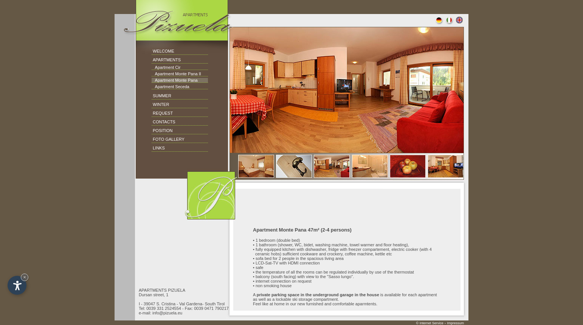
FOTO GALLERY (169, 139)
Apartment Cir (166, 67)
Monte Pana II (187, 74)
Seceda (181, 86)
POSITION (163, 130)
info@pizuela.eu (167, 313)
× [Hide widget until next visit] (24, 277)
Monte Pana (185, 80)
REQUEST (163, 113)
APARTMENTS (167, 60)
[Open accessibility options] (17, 285)
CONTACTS (164, 122)
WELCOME (163, 51)
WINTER (161, 104)
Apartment (164, 74)
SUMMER (162, 95)
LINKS (159, 148)
